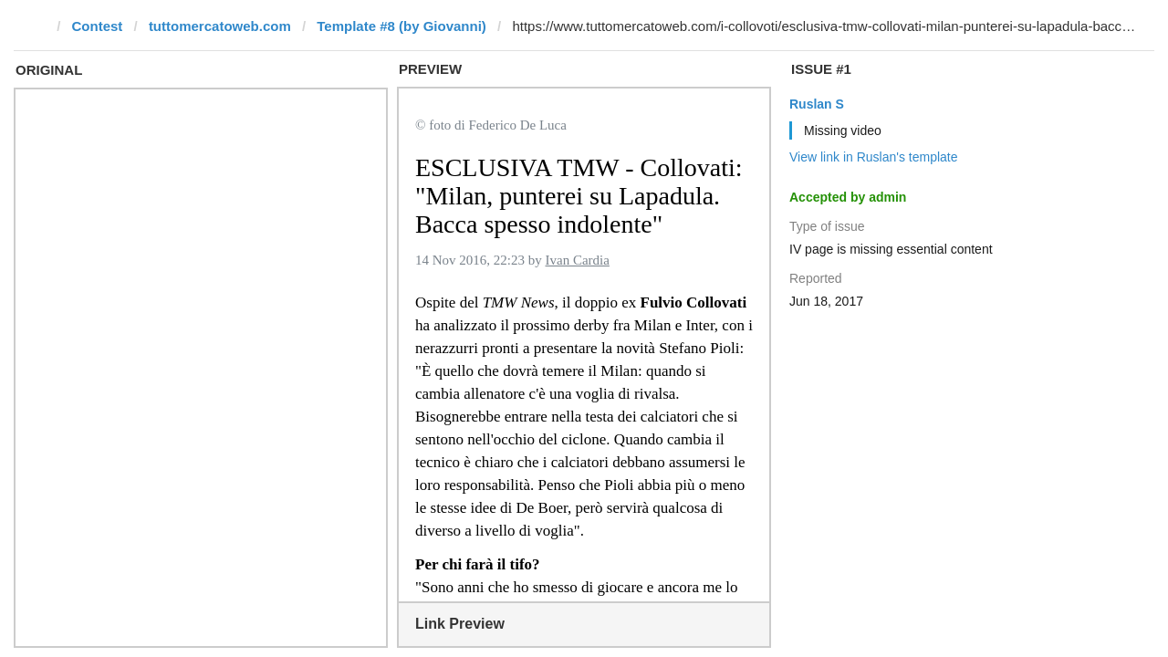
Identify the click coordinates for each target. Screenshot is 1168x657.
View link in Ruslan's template (873, 157)
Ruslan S (816, 104)
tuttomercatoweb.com (220, 26)
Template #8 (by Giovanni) (401, 26)
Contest (97, 26)
